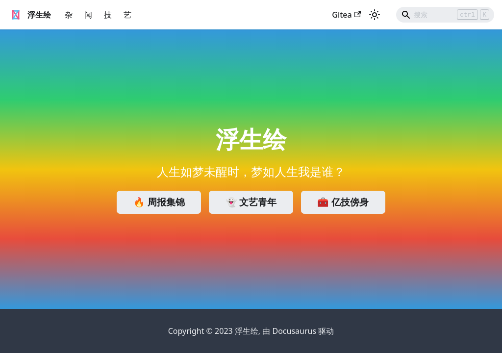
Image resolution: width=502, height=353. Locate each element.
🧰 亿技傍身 (343, 202)
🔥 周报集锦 (159, 202)
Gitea (346, 14)
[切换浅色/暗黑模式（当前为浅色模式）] (374, 15)
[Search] (445, 15)
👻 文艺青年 (251, 202)
